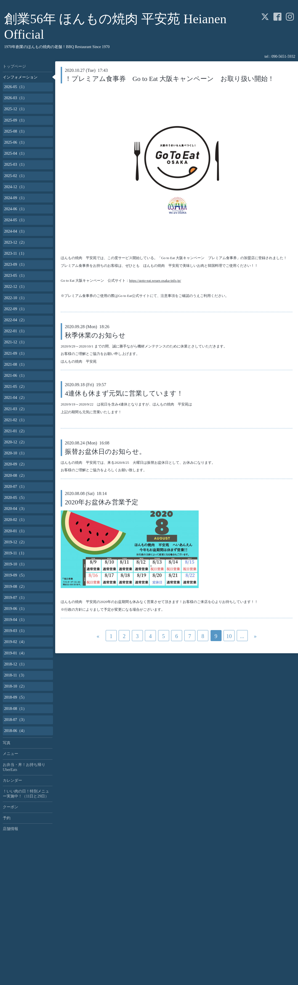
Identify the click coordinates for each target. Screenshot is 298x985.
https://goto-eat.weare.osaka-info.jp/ (155, 280)
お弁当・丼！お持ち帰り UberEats (26, 767)
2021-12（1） (15, 342)
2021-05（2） (15, 386)
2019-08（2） (15, 586)
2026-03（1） (15, 98)
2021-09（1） (15, 353)
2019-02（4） (15, 642)
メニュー (10, 754)
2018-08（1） (15, 709)
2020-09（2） (15, 464)
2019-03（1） (15, 631)
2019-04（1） (15, 620)
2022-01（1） (15, 331)
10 (229, 636)
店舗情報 (10, 829)
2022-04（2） (15, 320)
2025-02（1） (15, 176)
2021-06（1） (15, 375)
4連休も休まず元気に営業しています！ (124, 393)
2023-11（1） (15, 253)
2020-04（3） (15, 509)
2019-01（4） (15, 653)
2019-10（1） (15, 564)
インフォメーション (20, 77)
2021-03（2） (15, 409)
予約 (6, 818)
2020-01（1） (15, 531)
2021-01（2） (15, 431)
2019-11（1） (15, 553)
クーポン (10, 807)
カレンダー (12, 780)
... (242, 636)
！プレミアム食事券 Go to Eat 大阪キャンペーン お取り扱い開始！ (169, 78)
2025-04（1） (15, 153)
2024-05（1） (15, 220)
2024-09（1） (15, 198)
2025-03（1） (15, 164)
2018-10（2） (15, 686)
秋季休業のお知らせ (95, 335)
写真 (6, 743)
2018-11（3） (15, 675)
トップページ (14, 66)
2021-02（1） (15, 420)
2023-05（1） (15, 275)
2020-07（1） (15, 486)
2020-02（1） (15, 520)
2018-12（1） (15, 664)
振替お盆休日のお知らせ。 (105, 451)
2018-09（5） (15, 697)
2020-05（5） (15, 498)
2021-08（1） (15, 364)
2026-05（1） (15, 87)
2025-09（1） (15, 120)
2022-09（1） (15, 309)
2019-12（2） (15, 542)
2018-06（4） (15, 731)
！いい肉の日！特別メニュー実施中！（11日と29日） (26, 793)
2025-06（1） (15, 142)
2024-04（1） (15, 231)
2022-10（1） (15, 298)
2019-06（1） (15, 609)
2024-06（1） (15, 209)
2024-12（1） (15, 187)
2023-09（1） (15, 264)
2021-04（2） (15, 398)
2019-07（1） (15, 598)
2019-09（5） (15, 575)
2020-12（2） (15, 442)
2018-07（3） (15, 720)
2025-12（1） (15, 109)
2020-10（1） (15, 453)
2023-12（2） (15, 242)
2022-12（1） (15, 287)
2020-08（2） (15, 475)
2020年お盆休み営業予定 (101, 502)
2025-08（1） (15, 131)
